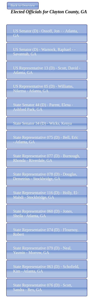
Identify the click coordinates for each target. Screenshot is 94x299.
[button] (23, 5)
